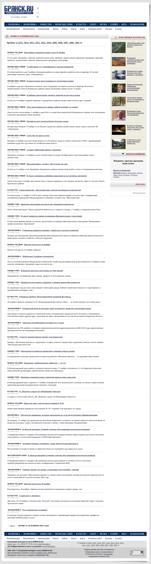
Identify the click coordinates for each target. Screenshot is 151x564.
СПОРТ (92, 24)
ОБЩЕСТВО (46, 24)
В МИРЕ (114, 24)
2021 (94, 543)
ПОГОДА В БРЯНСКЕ (135, 154)
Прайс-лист (11, 544)
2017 (103, 543)
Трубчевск (133, 175)
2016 (108, 543)
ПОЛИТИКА (14, 24)
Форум (74, 29)
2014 (26, 42)
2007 (66, 42)
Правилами (108, 554)
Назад (12, 525)
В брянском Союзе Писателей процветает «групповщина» (135, 113)
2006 (71, 42)
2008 (60, 42)
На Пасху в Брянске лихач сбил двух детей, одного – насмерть (135, 127)
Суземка (116, 177)
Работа (65, 29)
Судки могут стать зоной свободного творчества (134, 141)
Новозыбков (132, 173)
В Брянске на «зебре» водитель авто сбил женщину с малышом (135, 73)
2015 (20, 42)
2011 (43, 42)
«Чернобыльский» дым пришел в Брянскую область (135, 44)
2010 (49, 42)
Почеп (120, 175)
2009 (54, 42)
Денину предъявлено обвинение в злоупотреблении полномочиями (135, 87)
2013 (32, 42)
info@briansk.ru (44, 544)
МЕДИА (103, 24)
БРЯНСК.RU (42, 553)
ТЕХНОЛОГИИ (137, 24)
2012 (37, 42)
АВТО (124, 24)
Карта (82, 29)
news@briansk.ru (48, 546)
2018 (99, 543)
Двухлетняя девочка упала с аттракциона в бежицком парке (135, 99)
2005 (77, 42)
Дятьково (123, 173)
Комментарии (43, 29)
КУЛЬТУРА (81, 24)
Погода (56, 29)
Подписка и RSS (95, 29)
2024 (90, 543)
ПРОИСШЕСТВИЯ (64, 24)
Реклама (108, 29)
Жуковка (126, 175)
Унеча (115, 175)
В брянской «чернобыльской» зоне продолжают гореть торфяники (135, 60)
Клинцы (140, 173)
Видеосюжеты (29, 29)
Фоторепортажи (13, 29)
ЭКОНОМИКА (30, 24)
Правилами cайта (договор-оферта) (99, 552)
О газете (118, 29)
